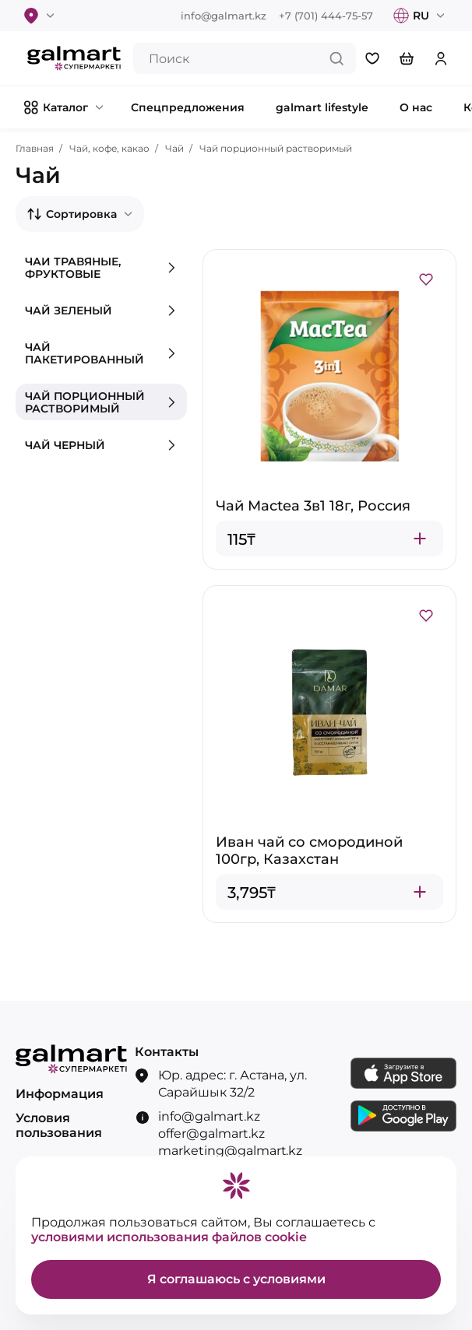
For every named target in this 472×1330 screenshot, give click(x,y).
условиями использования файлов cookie (169, 1237)
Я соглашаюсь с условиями (236, 1279)
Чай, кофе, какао (109, 148)
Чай (174, 148)
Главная (35, 148)
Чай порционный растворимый (275, 148)
